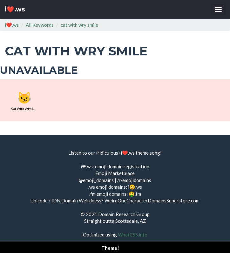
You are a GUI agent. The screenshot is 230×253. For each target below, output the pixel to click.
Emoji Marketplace (115, 173)
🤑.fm (135, 194)
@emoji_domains (96, 180)
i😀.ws (135, 187)
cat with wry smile (79, 25)
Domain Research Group (124, 214)
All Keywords (40, 25)
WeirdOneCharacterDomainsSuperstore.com (152, 200)
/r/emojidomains (134, 180)
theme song (148, 153)
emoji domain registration (122, 166)
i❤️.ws (15, 9)
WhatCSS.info (132, 234)
